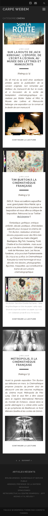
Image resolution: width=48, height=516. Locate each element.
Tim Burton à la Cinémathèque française (24, 182)
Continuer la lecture (24, 140)
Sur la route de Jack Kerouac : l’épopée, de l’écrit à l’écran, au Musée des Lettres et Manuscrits (24, 58)
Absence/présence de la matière (24, 484)
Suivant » (27, 460)
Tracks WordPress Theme (17, 510)
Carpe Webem (16, 9)
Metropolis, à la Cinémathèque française (24, 361)
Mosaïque (24, 487)
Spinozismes (24, 490)
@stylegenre (23, 216)
